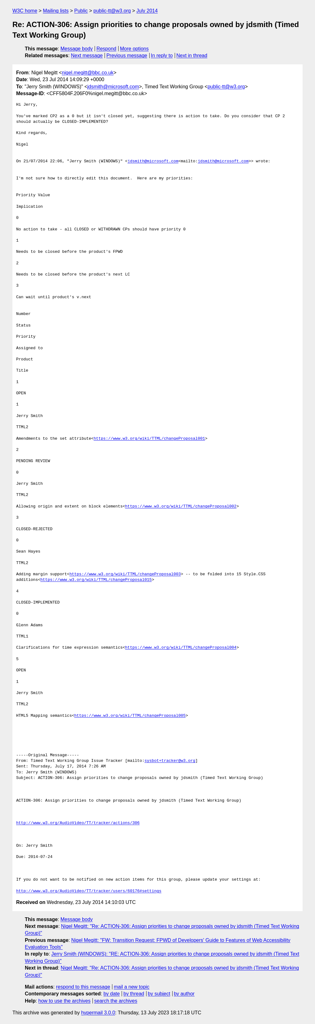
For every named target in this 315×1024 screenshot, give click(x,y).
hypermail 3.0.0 (98, 1012)
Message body (77, 48)
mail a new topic (132, 986)
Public (81, 10)
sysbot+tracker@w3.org (169, 761)
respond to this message (83, 986)
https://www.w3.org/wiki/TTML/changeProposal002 (180, 506)
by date (111, 993)
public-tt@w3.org (112, 10)
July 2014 (147, 10)
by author (184, 993)
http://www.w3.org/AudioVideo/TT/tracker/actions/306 (78, 823)
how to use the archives (64, 1000)
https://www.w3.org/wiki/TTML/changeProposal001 (149, 439)
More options (134, 48)
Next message (87, 55)
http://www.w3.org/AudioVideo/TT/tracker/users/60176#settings (88, 891)
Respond (106, 48)
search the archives (115, 1000)
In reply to (162, 55)
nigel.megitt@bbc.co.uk (88, 72)
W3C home (24, 10)
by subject (159, 993)
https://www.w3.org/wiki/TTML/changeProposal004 (180, 648)
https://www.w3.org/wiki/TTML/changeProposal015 (96, 580)
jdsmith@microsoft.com (113, 86)
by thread (134, 993)
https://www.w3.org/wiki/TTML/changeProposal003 (125, 574)
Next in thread (191, 55)
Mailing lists (56, 10)
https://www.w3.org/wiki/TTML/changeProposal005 (130, 716)
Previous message (126, 55)
